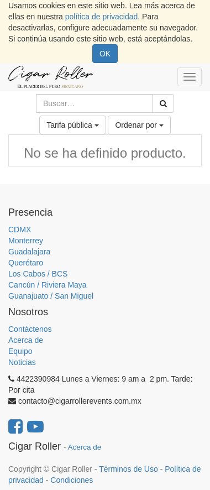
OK (105, 53)
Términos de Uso (128, 469)
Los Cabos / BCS (37, 273)
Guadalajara (29, 251)
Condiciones (71, 480)
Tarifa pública (72, 125)
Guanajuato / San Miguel (50, 295)
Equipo (20, 351)
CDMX (19, 229)
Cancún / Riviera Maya (47, 284)
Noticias (22, 362)
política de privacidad (101, 16)
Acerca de (25, 340)
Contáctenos (30, 329)
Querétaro (25, 262)
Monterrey (25, 240)
